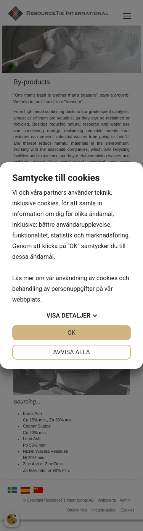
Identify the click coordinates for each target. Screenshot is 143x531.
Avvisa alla (71, 352)
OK (71, 332)
